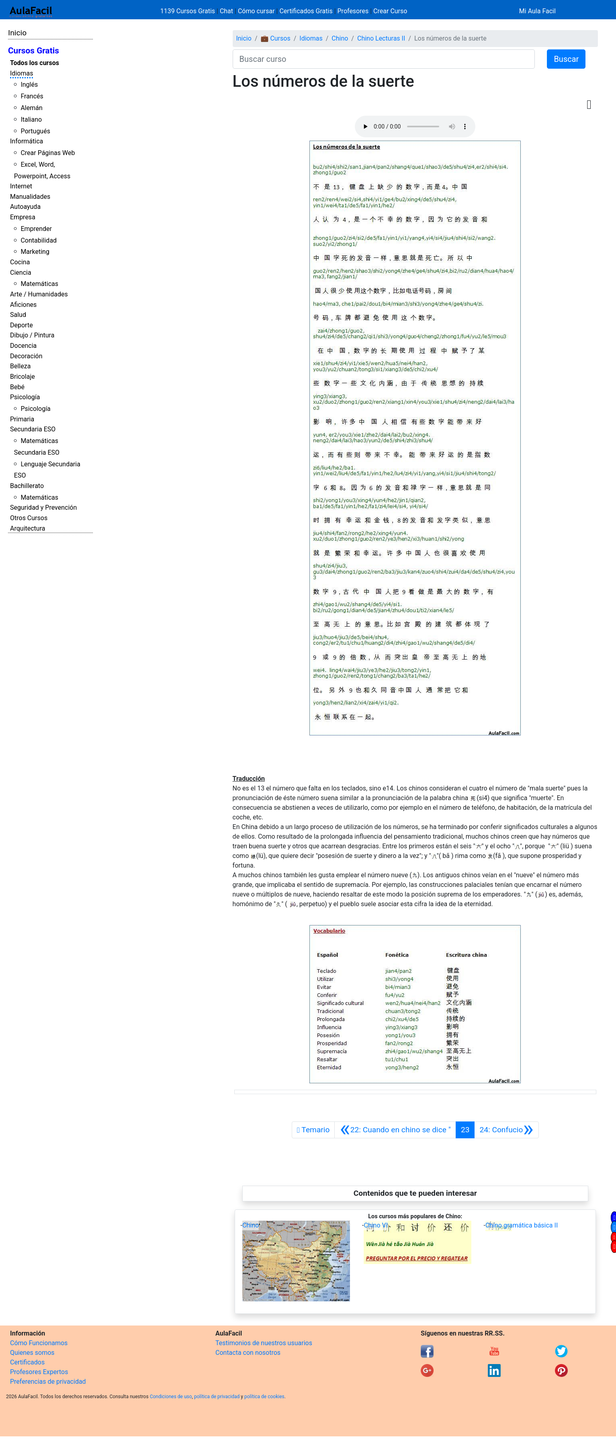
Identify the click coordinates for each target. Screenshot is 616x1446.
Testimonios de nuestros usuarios (263, 1343)
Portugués (35, 131)
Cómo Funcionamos (39, 1343)
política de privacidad (216, 1396)
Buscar (566, 59)
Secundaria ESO (32, 429)
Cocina (20, 262)
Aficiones (23, 304)
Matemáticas (39, 284)
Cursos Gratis (33, 50)
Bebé (17, 387)
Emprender (36, 229)
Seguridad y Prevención (43, 507)
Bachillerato (27, 486)
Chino (340, 38)
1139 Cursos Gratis (188, 11)
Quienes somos (32, 1352)
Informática (26, 141)
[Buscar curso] (384, 59)
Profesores (353, 11)
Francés (31, 96)
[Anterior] (395, 1129)
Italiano (31, 119)
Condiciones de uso (171, 1396)
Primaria (22, 419)
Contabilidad (38, 240)
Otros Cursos (28, 518)
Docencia (23, 345)
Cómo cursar (256, 11)
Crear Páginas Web (47, 153)
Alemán (31, 108)
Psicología (25, 397)
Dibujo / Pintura (32, 335)
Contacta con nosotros (247, 1352)
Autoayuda (25, 206)
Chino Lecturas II (381, 38)
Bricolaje (22, 376)
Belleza (20, 366)
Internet (21, 186)
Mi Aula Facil (537, 11)
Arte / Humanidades (39, 294)
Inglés (29, 84)
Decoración (26, 356)
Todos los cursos (34, 63)
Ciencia (20, 272)
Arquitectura (27, 528)
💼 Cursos (275, 38)
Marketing (34, 251)
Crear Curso (390, 11)
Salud (18, 315)
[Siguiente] (506, 1129)
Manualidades (30, 196)
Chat (226, 11)
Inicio (17, 32)
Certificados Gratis (305, 11)
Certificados (27, 1362)
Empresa (22, 217)
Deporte (21, 325)
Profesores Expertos (39, 1372)
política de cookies (264, 1396)
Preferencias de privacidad (48, 1381)
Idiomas (21, 73)
